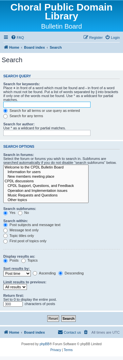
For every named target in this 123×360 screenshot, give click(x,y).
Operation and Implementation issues (46, 191)
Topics (29, 260)
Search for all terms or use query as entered (41, 111)
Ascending (44, 273)
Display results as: (19, 256)
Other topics (46, 200)
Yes (9, 213)
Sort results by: (16, 268)
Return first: (13, 295)
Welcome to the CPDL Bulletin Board (46, 167)
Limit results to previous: (24, 282)
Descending (71, 273)
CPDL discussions (46, 181)
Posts (11, 260)
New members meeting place (46, 176)
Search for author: (18, 124)
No (23, 213)
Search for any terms (23, 116)
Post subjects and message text (31, 225)
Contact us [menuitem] (69, 332)
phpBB (45, 344)
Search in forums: (18, 155)
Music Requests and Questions (46, 195)
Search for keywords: (21, 84)
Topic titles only (18, 236)
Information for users (46, 172)
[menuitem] (17, 37)
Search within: (15, 221)
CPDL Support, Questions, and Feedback (46, 186)
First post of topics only (25, 241)
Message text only (21, 230)
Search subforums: (19, 209)
